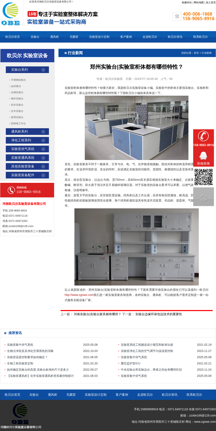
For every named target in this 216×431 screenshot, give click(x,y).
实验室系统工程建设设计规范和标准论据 (147, 344)
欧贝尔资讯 (175, 36)
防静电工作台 (18, 123)
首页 (196, 52)
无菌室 (74, 36)
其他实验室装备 (22, 166)
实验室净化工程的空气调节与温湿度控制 (147, 351)
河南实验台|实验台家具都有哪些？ (97, 314)
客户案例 (126, 36)
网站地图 (199, 2)
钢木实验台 (17, 98)
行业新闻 (207, 52)
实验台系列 (19, 69)
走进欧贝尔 (150, 36)
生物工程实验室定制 (20, 363)
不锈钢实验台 (18, 79)
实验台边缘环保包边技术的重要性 (158, 314)
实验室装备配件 (22, 175)
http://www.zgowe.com (79, 295)
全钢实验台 (17, 92)
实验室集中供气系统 (20, 344)
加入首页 (211, 2)
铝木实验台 (17, 104)
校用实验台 (17, 117)
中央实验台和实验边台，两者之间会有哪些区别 (151, 369)
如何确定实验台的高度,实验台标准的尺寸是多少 (38, 369)
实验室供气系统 (22, 149)
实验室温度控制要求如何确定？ (27, 357)
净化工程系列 (21, 140)
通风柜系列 (19, 131)
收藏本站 (187, 2)
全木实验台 (17, 111)
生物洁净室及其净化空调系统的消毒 (30, 351)
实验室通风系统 (22, 157)
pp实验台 (16, 86)
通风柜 (54, 36)
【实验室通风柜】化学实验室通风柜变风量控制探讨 (40, 375)
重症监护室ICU (130, 363)
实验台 (35, 36)
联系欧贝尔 (200, 36)
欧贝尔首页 (12, 36)
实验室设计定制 (99, 36)
